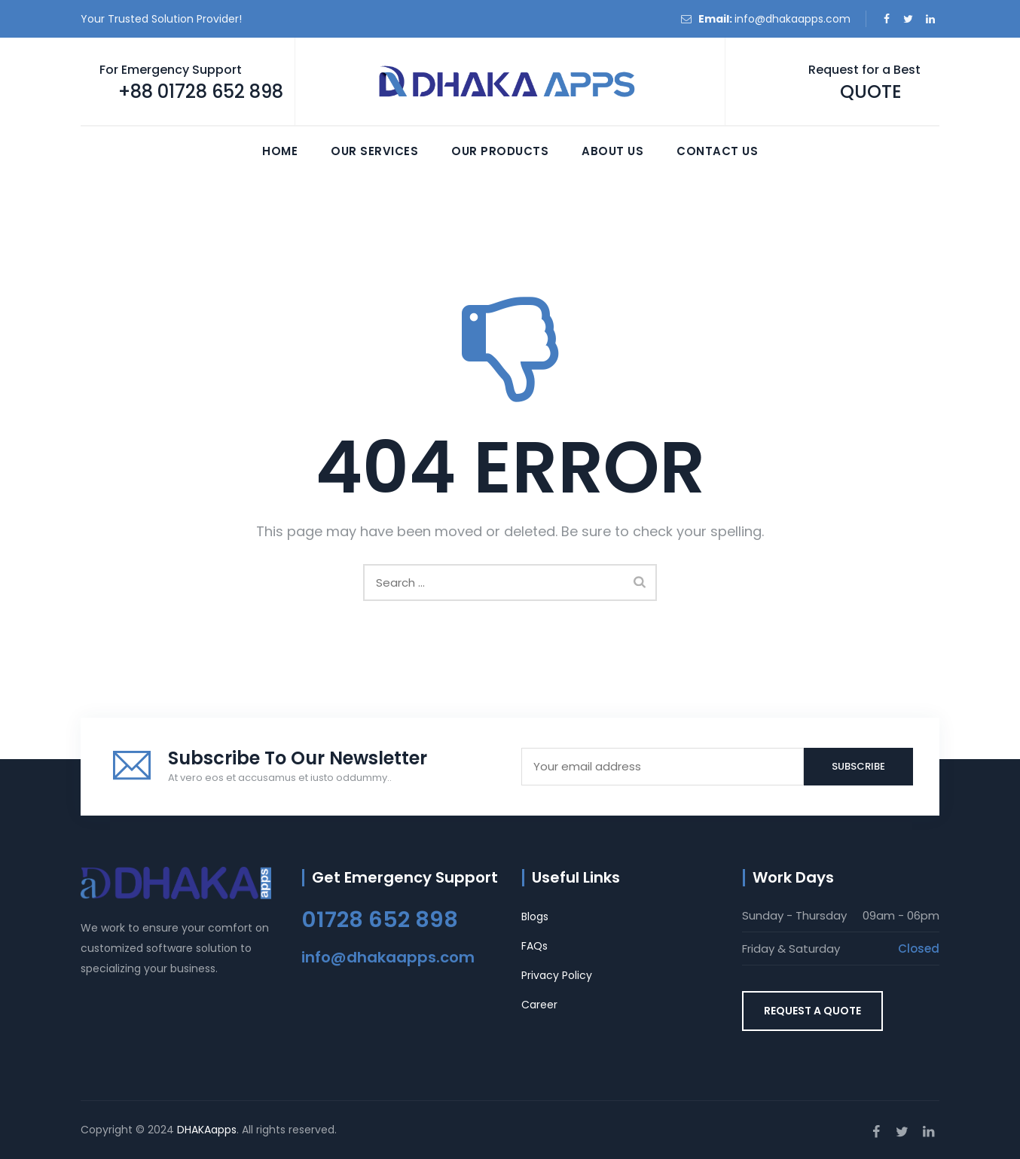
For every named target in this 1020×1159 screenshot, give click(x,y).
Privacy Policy (556, 975)
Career (539, 1004)
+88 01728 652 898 (200, 91)
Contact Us (717, 151)
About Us (612, 151)
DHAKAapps (207, 1129)
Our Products (499, 151)
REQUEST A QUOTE (812, 1010)
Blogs (534, 916)
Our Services (374, 151)
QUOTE (871, 91)
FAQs (534, 945)
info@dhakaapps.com (792, 18)
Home (280, 151)
